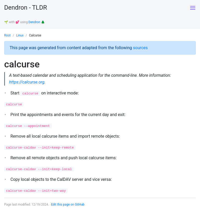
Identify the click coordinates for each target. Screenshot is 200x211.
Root (7, 35)
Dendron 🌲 (36, 22)
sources (140, 47)
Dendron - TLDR (25, 7)
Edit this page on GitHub (68, 204)
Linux (20, 35)
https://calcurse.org (27, 81)
